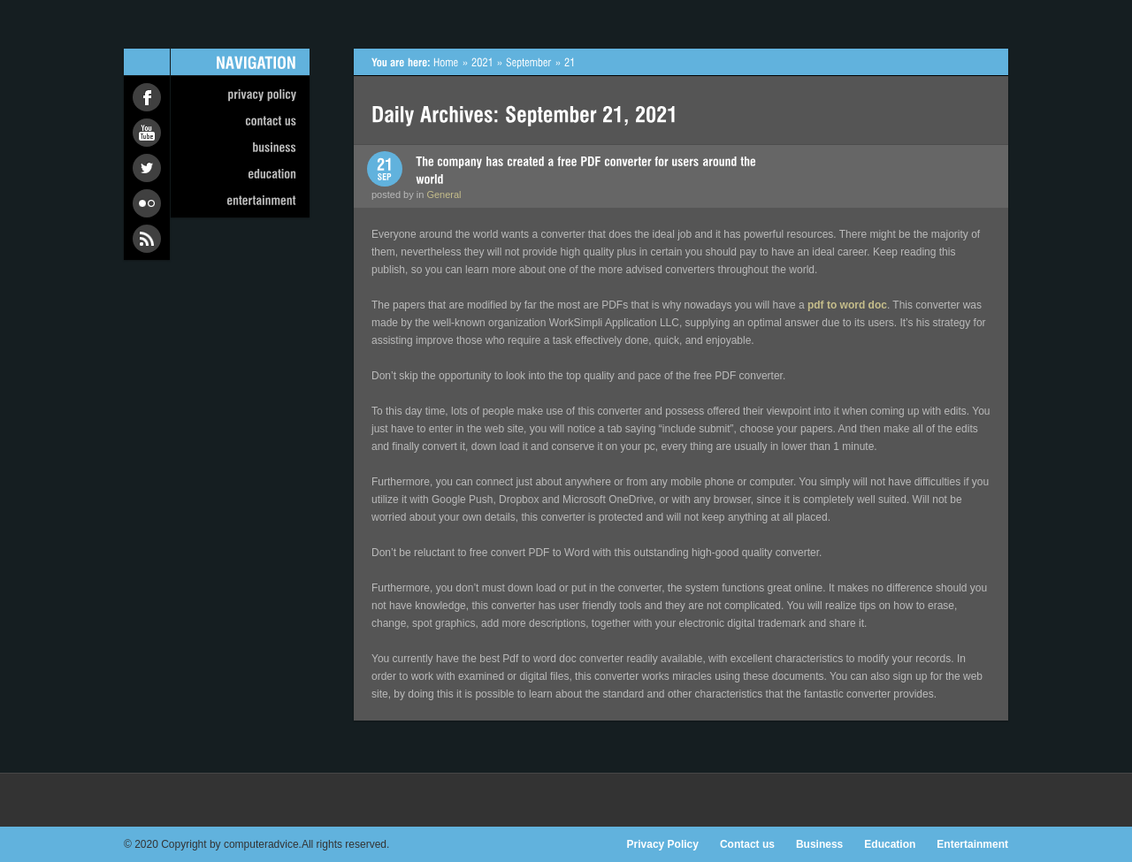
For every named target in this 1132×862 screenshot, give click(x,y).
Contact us (747, 844)
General (443, 194)
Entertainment (972, 844)
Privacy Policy (663, 844)
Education (889, 844)
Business (819, 844)
